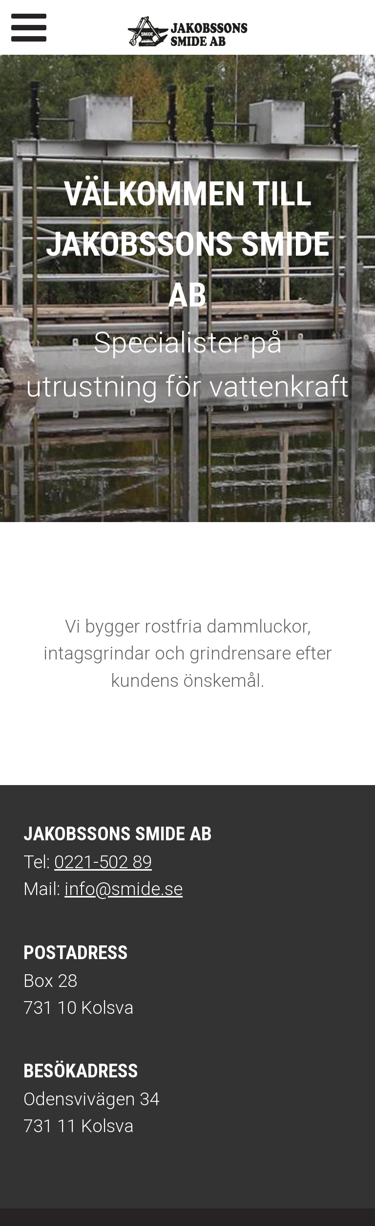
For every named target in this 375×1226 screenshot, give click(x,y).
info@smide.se (123, 888)
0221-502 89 (103, 862)
